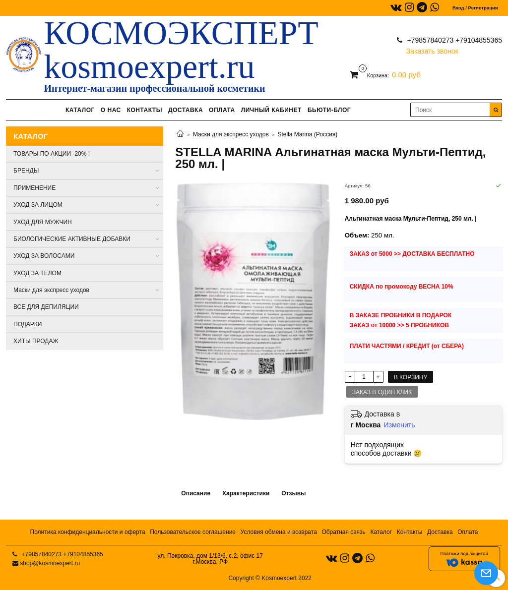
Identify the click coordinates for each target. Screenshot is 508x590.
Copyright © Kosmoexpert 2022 (270, 578)
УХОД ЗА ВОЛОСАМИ (43, 255)
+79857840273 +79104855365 (453, 40)
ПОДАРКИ (27, 324)
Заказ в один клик (382, 392)
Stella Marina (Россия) (308, 134)
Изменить (399, 425)
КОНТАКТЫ (144, 110)
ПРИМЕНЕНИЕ (34, 187)
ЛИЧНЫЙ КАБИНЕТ (271, 110)
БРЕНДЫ (26, 170)
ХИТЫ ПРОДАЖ (36, 341)
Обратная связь (343, 532)
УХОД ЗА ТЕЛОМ (37, 273)
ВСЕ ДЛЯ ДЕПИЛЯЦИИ (46, 306)
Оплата (467, 532)
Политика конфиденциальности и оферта (87, 532)
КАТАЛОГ (80, 110)
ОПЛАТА (222, 110)
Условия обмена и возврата (279, 532)
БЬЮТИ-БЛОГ (329, 110)
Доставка (440, 532)
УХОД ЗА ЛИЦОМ (38, 204)
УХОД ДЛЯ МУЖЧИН (42, 222)
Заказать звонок (432, 49)
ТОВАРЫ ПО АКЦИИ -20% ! (51, 153)
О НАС (111, 110)
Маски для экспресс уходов (231, 134)
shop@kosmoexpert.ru (50, 563)
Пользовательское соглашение (193, 532)
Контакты (410, 532)
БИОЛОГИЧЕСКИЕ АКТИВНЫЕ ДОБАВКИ (71, 239)
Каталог (381, 532)
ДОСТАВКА (185, 110)
